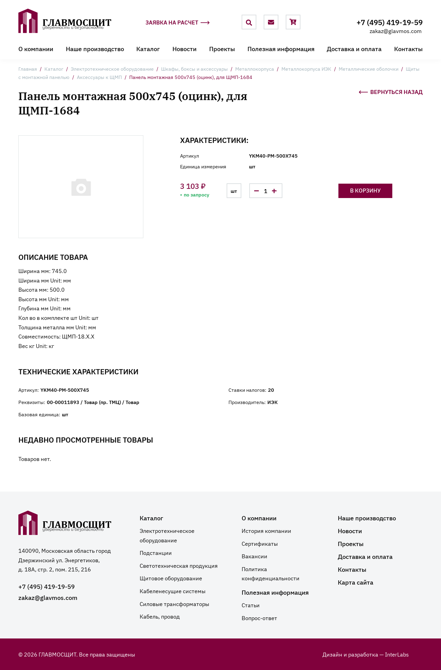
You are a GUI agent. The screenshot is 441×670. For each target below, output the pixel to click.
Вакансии (254, 556)
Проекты (222, 48)
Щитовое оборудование (171, 578)
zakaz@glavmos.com (396, 30)
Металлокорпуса (254, 68)
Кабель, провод (160, 616)
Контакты (408, 48)
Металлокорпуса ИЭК (306, 68)
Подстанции (156, 552)
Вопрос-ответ (259, 617)
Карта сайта (355, 582)
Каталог (148, 48)
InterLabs (397, 654)
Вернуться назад (391, 91)
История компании (266, 530)
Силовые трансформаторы (174, 603)
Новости (184, 48)
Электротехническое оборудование (112, 68)
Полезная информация (281, 48)
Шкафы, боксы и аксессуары (194, 68)
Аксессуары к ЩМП (99, 76)
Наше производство (95, 48)
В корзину (365, 190)
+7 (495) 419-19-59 (389, 22)
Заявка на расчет (177, 22)
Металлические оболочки (368, 68)
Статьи (251, 604)
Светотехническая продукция (179, 565)
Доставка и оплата (354, 48)
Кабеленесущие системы (172, 590)
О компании (35, 48)
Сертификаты (260, 543)
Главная (27, 68)
